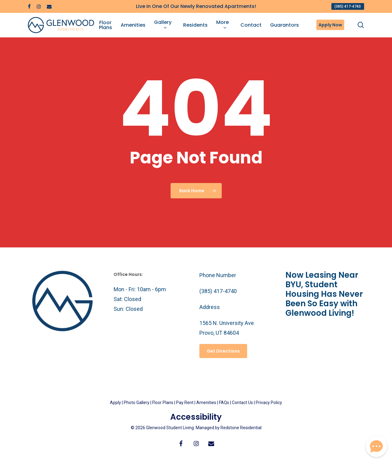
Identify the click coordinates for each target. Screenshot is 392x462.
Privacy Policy (269, 402)
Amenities (206, 402)
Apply (115, 402)
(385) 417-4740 (218, 291)
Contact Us (242, 402)
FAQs (224, 402)
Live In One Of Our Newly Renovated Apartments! (196, 6)
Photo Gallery (136, 402)
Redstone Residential (241, 427)
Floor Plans (162, 402)
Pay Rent (185, 402)
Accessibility (196, 416)
